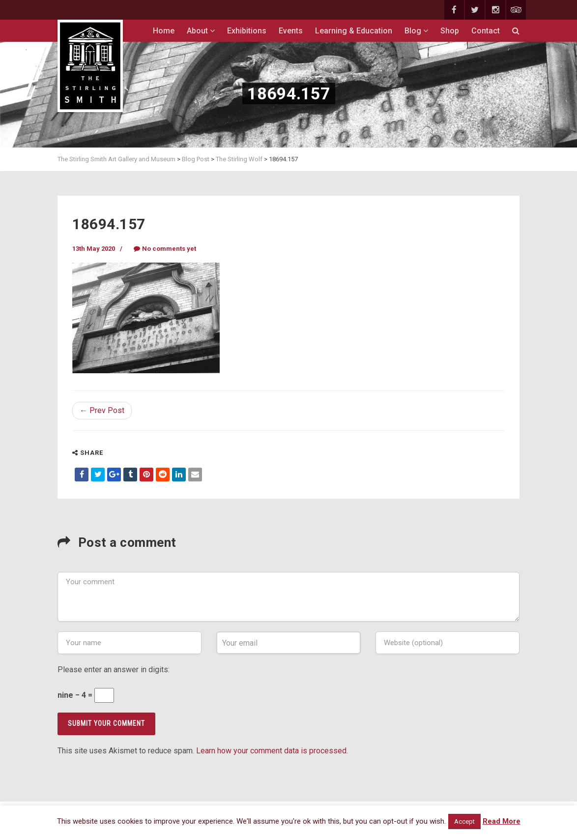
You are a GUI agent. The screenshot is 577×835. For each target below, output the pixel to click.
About (201, 30)
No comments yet (165, 248)
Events (291, 30)
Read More (501, 821)
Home (163, 30)
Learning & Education (353, 30)
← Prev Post (102, 410)
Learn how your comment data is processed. (272, 750)
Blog (416, 30)
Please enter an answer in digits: (114, 669)
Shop (449, 30)
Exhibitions (246, 30)
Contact (485, 30)
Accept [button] (464, 821)
